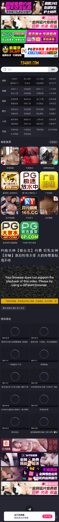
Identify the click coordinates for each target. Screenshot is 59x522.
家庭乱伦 (27, 119)
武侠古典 (52, 119)
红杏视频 (14, 134)
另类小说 (27, 124)
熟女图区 (40, 113)
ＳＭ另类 (52, 93)
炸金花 (27, 83)
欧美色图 (40, 109)
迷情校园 (14, 124)
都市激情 (14, 119)
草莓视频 (40, 129)
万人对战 (40, 79)
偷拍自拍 (27, 99)
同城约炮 (14, 129)
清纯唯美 (27, 113)
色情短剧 (27, 134)
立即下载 (47, 516)
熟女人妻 (14, 93)
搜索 (53, 69)
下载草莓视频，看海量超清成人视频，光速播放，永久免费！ (31, 301)
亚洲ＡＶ (14, 89)
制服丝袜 (14, 103)
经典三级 (27, 103)
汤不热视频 (52, 129)
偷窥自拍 (14, 109)
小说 (4, 121)
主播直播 (40, 93)
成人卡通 (40, 99)
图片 (4, 111)
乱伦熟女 (40, 103)
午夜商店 (27, 129)
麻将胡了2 (14, 83)
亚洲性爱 (14, 99)
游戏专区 (52, 79)
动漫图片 (52, 109)
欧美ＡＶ (40, 89)
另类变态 (52, 103)
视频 (4, 90)
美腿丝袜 (14, 113)
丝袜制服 (27, 93)
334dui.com (29, 63)
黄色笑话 (40, 124)
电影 (4, 101)
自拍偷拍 (27, 89)
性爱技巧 (52, 124)
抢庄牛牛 (52, 83)
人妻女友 (40, 119)
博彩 (4, 80)
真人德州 (27, 79)
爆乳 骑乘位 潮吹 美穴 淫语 (13, 308)
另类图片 (52, 113)
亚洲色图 (27, 109)
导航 (4, 131)
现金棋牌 (40, 83)
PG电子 (15, 79)
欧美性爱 (52, 99)
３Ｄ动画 (52, 89)
